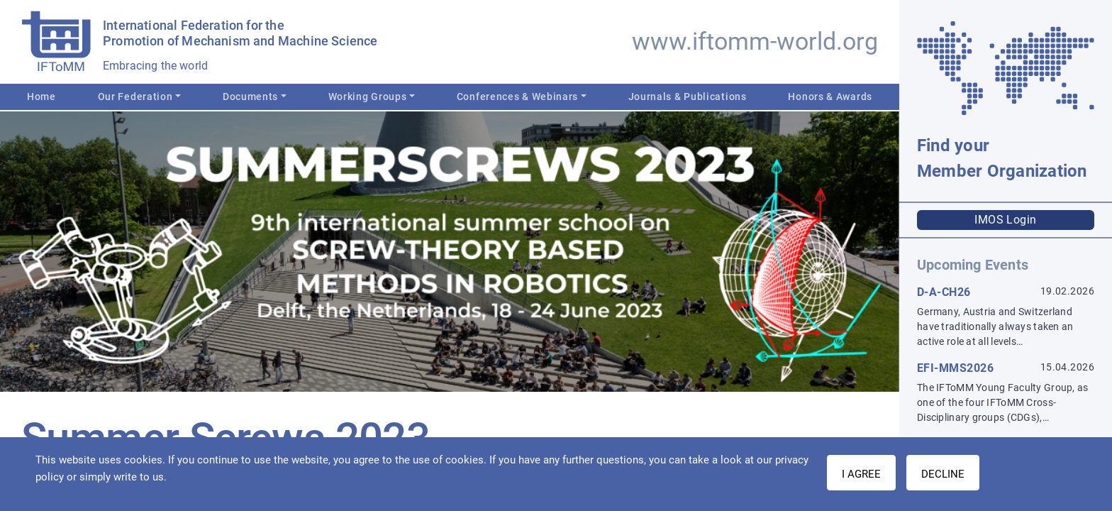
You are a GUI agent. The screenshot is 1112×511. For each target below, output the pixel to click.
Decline (942, 474)
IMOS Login (1005, 219)
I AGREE (861, 474)
